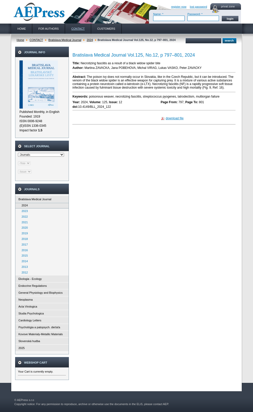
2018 (23, 238)
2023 (23, 211)
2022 (23, 216)
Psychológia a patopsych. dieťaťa (39, 327)
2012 (23, 272)
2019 (23, 233)
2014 (23, 261)
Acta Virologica (27, 306)
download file (175, 118)
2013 (23, 266)
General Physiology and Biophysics (40, 292)
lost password (198, 6)
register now (178, 6)
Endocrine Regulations (32, 285)
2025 (21, 348)
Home (20, 39)
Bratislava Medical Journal (64, 39)
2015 (23, 255)
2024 (90, 39)
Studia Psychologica (31, 313)
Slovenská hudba (29, 341)
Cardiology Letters (29, 320)
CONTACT (36, 39)
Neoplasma (25, 299)
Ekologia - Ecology (30, 278)
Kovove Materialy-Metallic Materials (40, 334)
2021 (23, 222)
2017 (23, 244)
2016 (23, 250)
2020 (23, 227)
